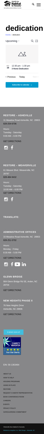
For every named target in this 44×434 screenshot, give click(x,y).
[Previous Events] (11, 76)
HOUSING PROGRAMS (11, 381)
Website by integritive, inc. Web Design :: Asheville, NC (19, 430)
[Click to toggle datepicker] (12, 41)
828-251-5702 (9, 240)
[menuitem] (32, 4)
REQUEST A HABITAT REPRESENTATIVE (18, 393)
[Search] (32, 4)
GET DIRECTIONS (12, 141)
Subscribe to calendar (20, 85)
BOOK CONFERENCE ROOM (13, 397)
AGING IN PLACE (9, 385)
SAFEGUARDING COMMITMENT (14, 412)
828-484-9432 (9, 177)
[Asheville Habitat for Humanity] (18, 4)
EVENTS (6, 404)
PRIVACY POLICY (9, 408)
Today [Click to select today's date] (22, 77)
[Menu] (37, 4)
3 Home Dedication (20, 69)
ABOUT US (7, 374)
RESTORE (7, 389)
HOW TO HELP (8, 378)
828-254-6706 (9, 124)
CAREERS (7, 400)
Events (8, 35)
